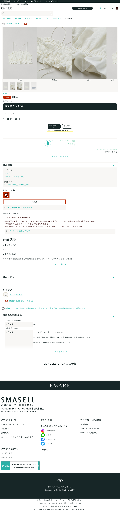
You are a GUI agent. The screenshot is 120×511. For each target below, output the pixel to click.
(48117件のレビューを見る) (21, 301)
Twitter (47, 443)
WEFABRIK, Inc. (62, 509)
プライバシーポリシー (89, 429)
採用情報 (5, 433)
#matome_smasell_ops (18, 185)
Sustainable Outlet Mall (14, 4)
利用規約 (84, 424)
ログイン (104, 8)
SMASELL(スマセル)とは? (12, 424)
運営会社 (5, 429)
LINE (46, 435)
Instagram (48, 431)
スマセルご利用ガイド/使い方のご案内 (17, 437)
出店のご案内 (6, 457)
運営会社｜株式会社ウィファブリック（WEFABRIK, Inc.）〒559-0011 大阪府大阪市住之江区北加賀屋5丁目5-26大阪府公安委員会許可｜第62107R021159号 (60, 503)
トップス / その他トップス (15, 177)
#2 (5, 185)
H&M (5, 93)
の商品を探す (18, 208)
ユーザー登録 (6, 453)
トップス (8, 173)
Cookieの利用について (90, 433)
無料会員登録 (82, 8)
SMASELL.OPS (12, 24)
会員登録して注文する (54, 126)
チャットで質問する (60, 157)
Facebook (48, 439)
